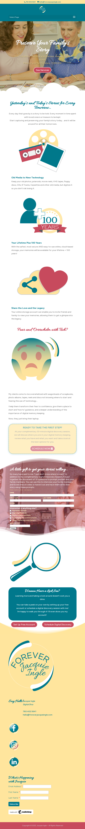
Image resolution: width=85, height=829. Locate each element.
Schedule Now (41, 448)
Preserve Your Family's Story (42, 47)
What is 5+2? (15, 523)
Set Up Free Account (24, 624)
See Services (42, 70)
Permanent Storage (19, 510)
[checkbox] (10, 510)
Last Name (47, 498)
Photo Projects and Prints (21, 515)
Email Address (15, 786)
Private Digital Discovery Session (24, 520)
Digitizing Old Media (19, 513)
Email (12, 493)
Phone (13, 503)
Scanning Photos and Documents (24, 518)
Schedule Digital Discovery (57, 624)
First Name (15, 498)
